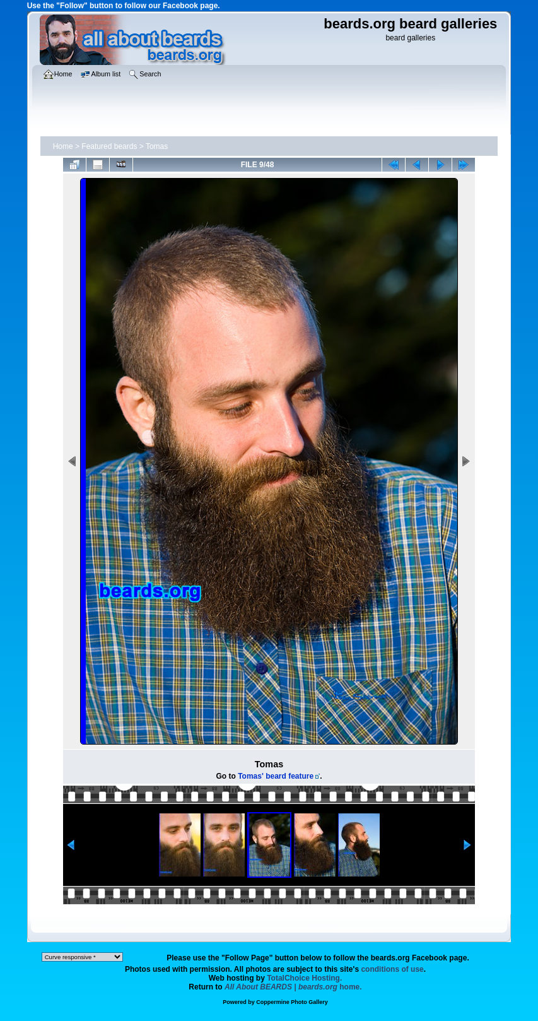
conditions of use (392, 969)
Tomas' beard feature (275, 776)
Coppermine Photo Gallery (292, 1002)
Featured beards (109, 146)
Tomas (157, 146)
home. (293, 987)
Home (63, 146)
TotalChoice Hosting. (304, 978)
